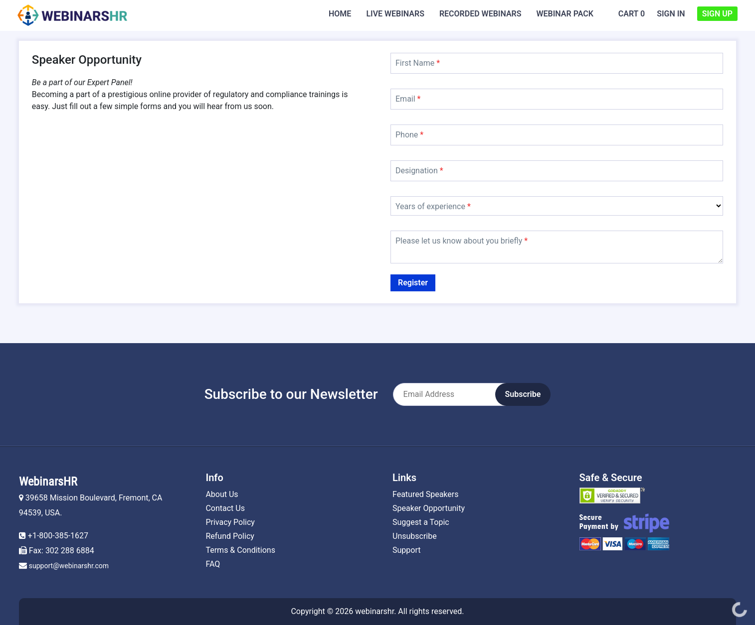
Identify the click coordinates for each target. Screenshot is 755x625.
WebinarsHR (48, 482)
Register (413, 282)
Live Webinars (395, 13)
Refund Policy (229, 536)
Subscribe (523, 394)
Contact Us (225, 508)
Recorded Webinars (480, 13)
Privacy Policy (230, 522)
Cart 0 (631, 13)
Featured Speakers (425, 494)
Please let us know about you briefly (461, 241)
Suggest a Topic (420, 522)
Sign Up (717, 13)
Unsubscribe (414, 536)
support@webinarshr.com (69, 566)
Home (340, 13)
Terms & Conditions (240, 550)
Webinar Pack (565, 13)
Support (406, 550)
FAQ (212, 564)
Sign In (671, 13)
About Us (221, 494)
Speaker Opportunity (428, 508)
